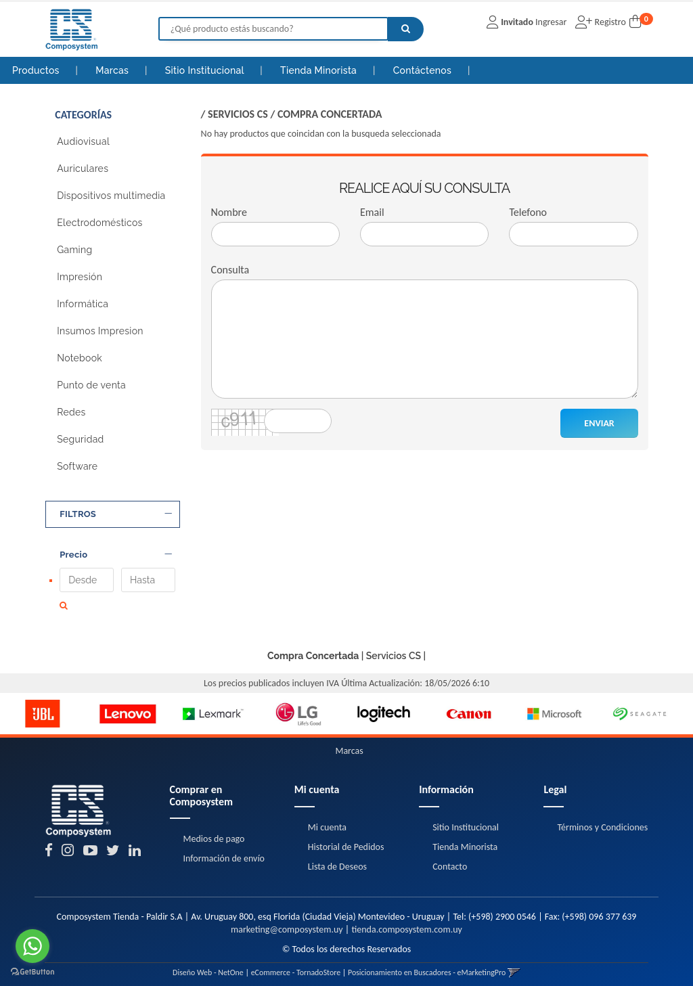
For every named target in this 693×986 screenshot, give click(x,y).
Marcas (113, 70)
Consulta (230, 269)
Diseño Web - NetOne (208, 965)
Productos (36, 70)
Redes (71, 412)
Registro (608, 22)
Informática (82, 303)
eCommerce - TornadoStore (296, 965)
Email (372, 212)
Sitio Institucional (206, 70)
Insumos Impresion (100, 331)
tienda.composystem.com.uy (406, 922)
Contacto (449, 860)
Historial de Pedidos (346, 840)
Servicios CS (238, 114)
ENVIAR (599, 423)
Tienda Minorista (319, 70)
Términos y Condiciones (602, 820)
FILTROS (116, 514)
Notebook (79, 358)
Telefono (528, 212)
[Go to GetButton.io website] (32, 972)
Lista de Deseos (337, 860)
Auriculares (82, 168)
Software (77, 466)
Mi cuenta (327, 820)
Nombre (229, 212)
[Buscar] (406, 29)
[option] (42, 707)
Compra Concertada (329, 114)
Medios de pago (214, 832)
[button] (514, 965)
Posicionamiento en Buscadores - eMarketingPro (427, 965)
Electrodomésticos (99, 222)
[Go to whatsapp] (32, 946)
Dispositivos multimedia (111, 195)
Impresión (79, 276)
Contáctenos (423, 70)
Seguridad (80, 439)
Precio (116, 555)
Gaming (74, 249)
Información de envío (224, 852)
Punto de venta (91, 385)
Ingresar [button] (550, 22)
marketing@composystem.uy (287, 922)
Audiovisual (83, 141)
